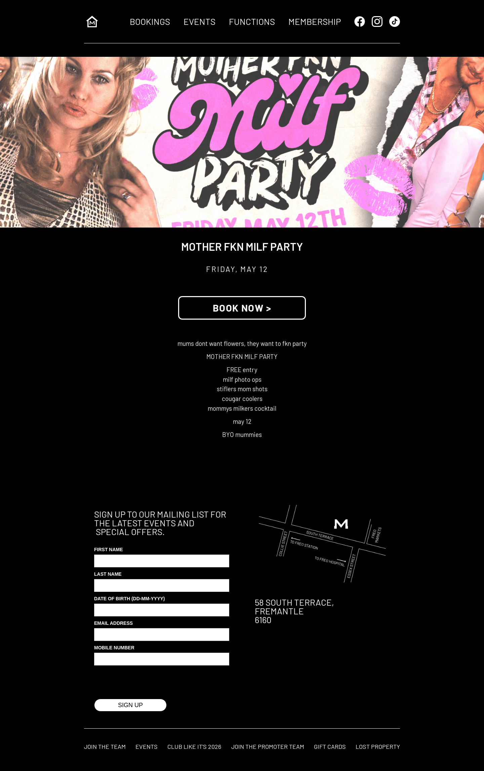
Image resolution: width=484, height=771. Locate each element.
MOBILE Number (114, 647)
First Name (108, 549)
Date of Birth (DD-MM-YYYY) (129, 598)
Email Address (113, 623)
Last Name (108, 574)
